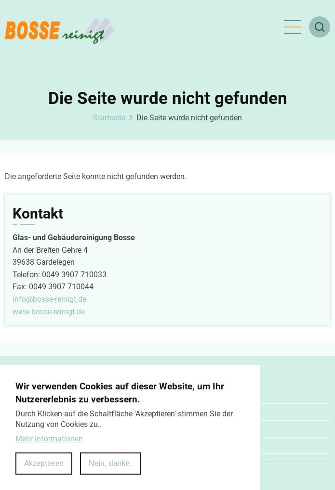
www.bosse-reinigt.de (49, 311)
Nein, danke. (110, 463)
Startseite (109, 117)
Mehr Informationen (49, 438)
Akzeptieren (44, 463)
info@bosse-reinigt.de (49, 299)
